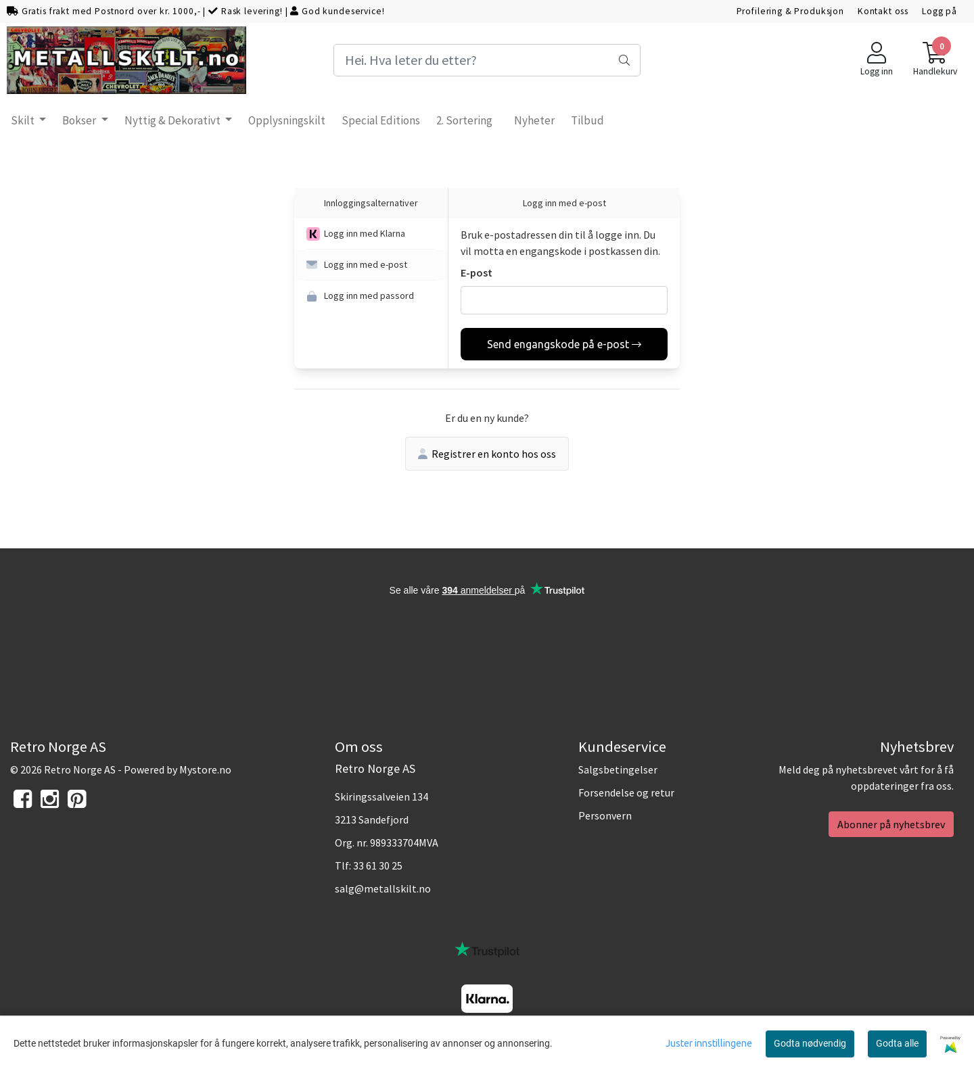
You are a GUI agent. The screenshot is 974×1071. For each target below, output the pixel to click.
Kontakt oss (883, 11)
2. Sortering (464, 120)
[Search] (486, 60)
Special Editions (381, 120)
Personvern (605, 815)
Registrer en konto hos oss (487, 453)
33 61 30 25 (377, 865)
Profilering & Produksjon (790, 11)
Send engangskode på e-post (564, 344)
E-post (476, 272)
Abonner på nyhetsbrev (891, 824)
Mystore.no (205, 769)
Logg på (939, 11)
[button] (371, 233)
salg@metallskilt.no (383, 888)
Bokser (80, 120)
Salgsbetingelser (617, 769)
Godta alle (897, 1043)
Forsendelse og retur (626, 792)
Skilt (24, 120)
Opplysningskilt (286, 120)
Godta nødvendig (810, 1043)
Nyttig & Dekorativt (173, 120)
